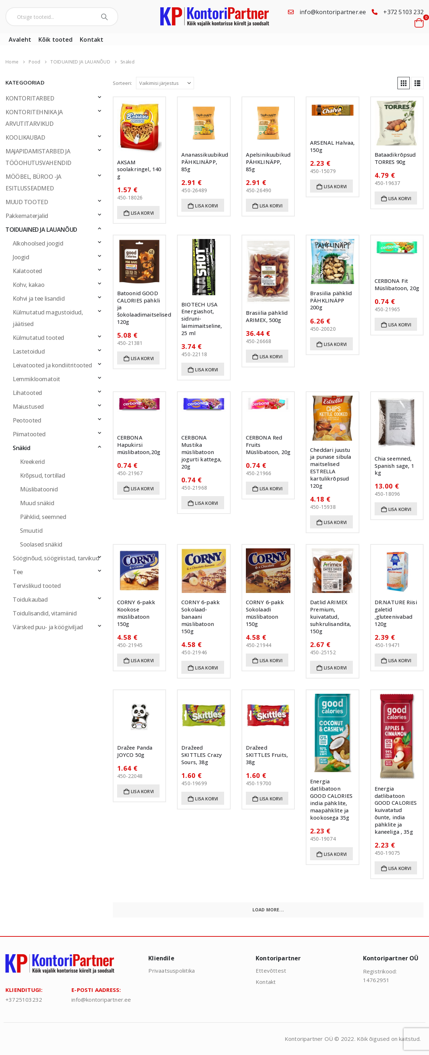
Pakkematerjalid (26, 216)
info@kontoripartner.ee (333, 12)
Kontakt (91, 40)
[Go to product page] (139, 127)
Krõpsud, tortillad (42, 475)
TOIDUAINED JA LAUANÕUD (41, 230)
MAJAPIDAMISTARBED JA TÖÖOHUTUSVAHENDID (38, 157)
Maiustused (28, 407)
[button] (403, 83)
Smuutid (31, 531)
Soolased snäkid (41, 544)
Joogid (21, 257)
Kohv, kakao (28, 285)
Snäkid (21, 448)
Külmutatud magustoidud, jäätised (48, 318)
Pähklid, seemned (43, 517)
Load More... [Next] (268, 910)
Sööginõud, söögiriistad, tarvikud (56, 558)
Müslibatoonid (39, 489)
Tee (18, 572)
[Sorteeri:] (165, 83)
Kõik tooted (55, 40)
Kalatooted (27, 271)
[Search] (105, 16)
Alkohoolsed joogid (38, 243)
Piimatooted (29, 434)
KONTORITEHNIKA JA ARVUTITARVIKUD (34, 118)
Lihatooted (27, 393)
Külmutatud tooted (38, 338)
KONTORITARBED (29, 98)
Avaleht (20, 40)
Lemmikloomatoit (36, 379)
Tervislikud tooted (37, 586)
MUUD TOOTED (26, 202)
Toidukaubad (30, 599)
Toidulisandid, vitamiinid (45, 613)
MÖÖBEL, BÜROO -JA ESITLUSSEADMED (33, 182)
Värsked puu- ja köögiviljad (48, 627)
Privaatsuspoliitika (171, 970)
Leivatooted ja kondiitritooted (52, 365)
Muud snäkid (37, 503)
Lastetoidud (29, 351)
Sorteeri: (122, 83)
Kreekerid (32, 462)
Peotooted (27, 420)
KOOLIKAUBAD (25, 137)
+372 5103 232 (403, 12)
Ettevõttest (271, 970)
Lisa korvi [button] (142, 213)
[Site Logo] (214, 16)
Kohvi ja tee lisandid (39, 298)
